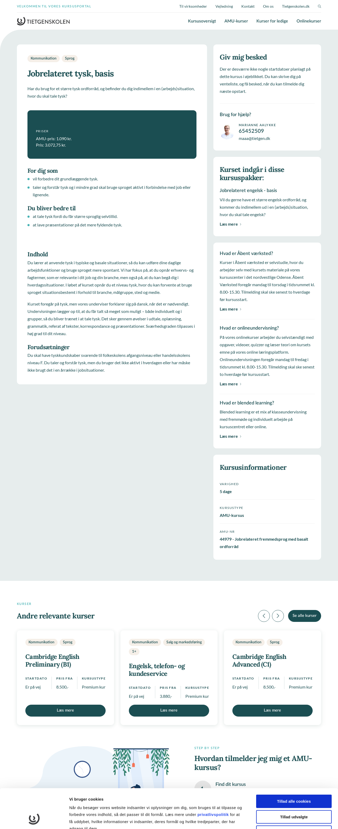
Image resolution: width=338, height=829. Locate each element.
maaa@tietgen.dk (254, 138)
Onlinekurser (309, 21)
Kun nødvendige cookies (293, 795)
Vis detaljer (274, 818)
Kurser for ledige (272, 21)
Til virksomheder (193, 6)
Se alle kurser (305, 616)
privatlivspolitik (214, 777)
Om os (268, 6)
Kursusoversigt (202, 21)
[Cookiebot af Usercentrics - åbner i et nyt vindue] (34, 819)
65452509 (251, 131)
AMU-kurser (236, 21)
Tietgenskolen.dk (295, 6)
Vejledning (224, 6)
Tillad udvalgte (294, 780)
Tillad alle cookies (294, 764)
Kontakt (248, 6)
